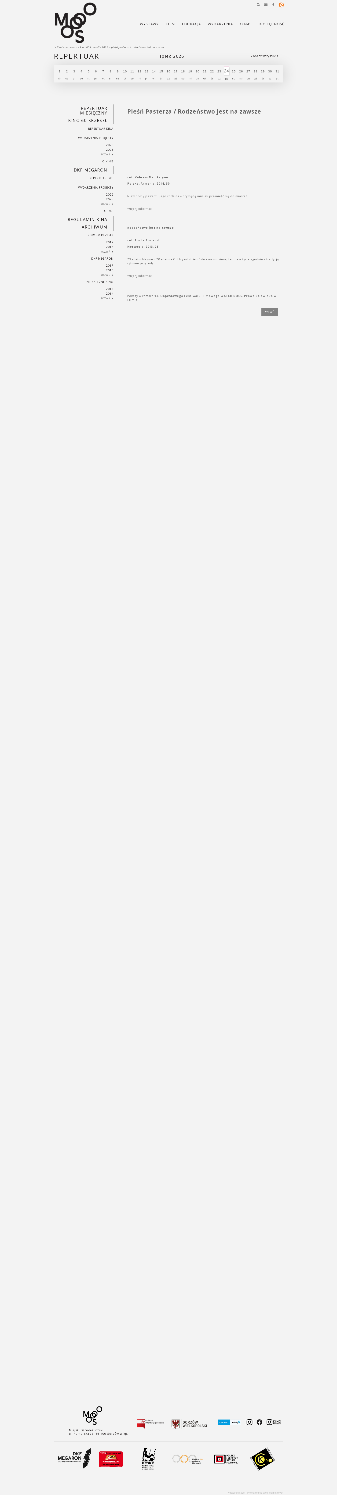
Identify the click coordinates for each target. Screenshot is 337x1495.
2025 (110, 150)
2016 (110, 247)
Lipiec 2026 (171, 56)
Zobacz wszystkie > (264, 56)
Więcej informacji (140, 209)
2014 (110, 294)
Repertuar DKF (101, 178)
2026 (110, 145)
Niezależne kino (100, 282)
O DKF (109, 211)
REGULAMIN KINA (87, 219)
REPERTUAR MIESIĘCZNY (93, 110)
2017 (110, 242)
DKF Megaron (90, 170)
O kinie (108, 161)
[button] (258, 4)
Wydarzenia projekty (96, 138)
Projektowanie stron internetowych (265, 1492)
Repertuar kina (100, 129)
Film (59, 47)
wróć (270, 312)
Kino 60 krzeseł (89, 47)
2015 (105, 47)
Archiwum (71, 47)
